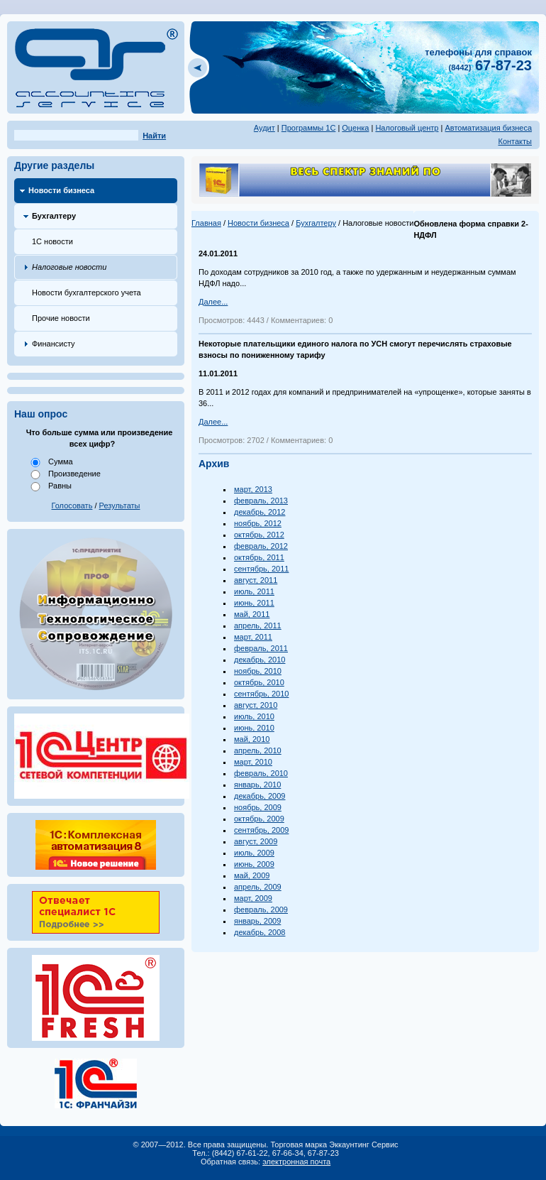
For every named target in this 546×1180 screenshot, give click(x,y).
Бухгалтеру (54, 216)
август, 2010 (255, 705)
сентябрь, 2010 (261, 693)
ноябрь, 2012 (258, 523)
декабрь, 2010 (259, 659)
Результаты (119, 505)
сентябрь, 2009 (261, 830)
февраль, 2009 (261, 909)
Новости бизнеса (61, 190)
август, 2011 (255, 580)
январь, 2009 (257, 921)
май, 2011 (251, 614)
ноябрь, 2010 (258, 671)
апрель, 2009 (258, 887)
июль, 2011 (254, 591)
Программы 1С (309, 128)
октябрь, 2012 (259, 534)
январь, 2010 (257, 784)
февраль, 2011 (261, 648)
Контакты (515, 141)
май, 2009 (251, 875)
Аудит (264, 128)
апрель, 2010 (258, 750)
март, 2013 (253, 489)
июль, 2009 (254, 852)
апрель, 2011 (258, 625)
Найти (154, 135)
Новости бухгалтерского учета (86, 292)
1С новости (52, 241)
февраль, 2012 (261, 546)
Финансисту (53, 343)
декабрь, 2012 (259, 512)
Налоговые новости (69, 267)
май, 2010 (251, 739)
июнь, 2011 (254, 603)
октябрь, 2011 (259, 557)
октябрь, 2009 (259, 818)
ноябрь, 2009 (258, 807)
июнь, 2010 (254, 727)
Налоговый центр (406, 128)
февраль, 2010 (261, 773)
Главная (206, 223)
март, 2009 (253, 898)
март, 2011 (253, 637)
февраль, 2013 (261, 500)
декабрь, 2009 (259, 796)
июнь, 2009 (254, 864)
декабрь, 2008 (259, 932)
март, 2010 (253, 762)
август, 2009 (255, 841)
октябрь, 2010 (259, 682)
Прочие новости (61, 318)
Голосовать (72, 505)
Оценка (355, 128)
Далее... (213, 301)
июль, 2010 (254, 716)
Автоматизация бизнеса (488, 128)
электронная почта (296, 1161)
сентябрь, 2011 (261, 568)
